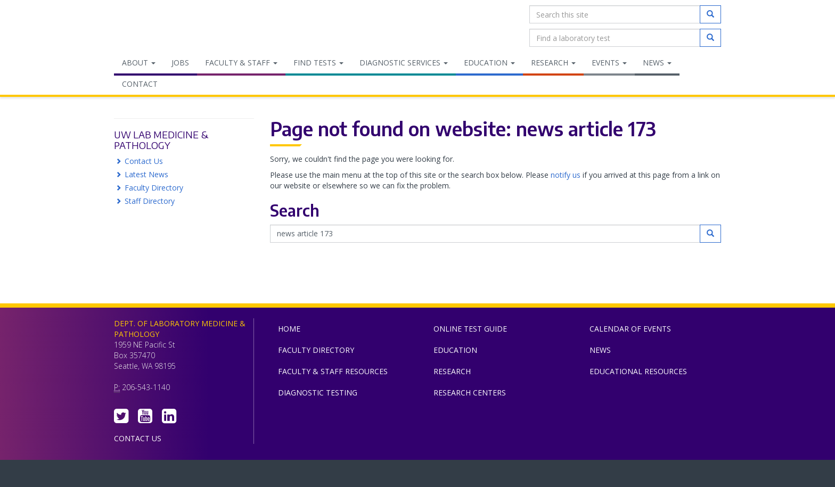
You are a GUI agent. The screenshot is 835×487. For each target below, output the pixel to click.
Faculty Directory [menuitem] (316, 350)
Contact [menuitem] (140, 84)
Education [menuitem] (489, 62)
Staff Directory (150, 201)
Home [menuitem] (289, 329)
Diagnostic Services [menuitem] (403, 62)
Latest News (146, 174)
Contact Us (144, 161)
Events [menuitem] (609, 62)
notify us (565, 175)
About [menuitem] (138, 62)
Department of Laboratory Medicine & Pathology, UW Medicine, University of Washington (168, 26)
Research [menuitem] (553, 62)
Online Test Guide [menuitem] (470, 329)
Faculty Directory (154, 188)
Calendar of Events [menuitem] (630, 329)
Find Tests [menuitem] (318, 62)
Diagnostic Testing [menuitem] (317, 392)
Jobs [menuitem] (180, 62)
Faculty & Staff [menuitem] (241, 62)
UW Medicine (329, 476)
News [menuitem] (657, 62)
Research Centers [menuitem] (469, 392)
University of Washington (463, 476)
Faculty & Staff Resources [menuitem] (333, 371)
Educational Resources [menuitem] (638, 371)
